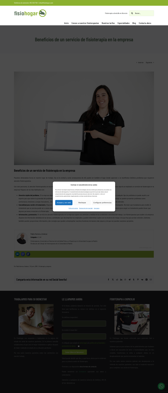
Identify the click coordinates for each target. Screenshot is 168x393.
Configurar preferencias (102, 203)
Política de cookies (73, 208)
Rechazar (82, 203)
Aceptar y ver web (64, 203)
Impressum (96, 208)
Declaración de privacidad (86, 208)
